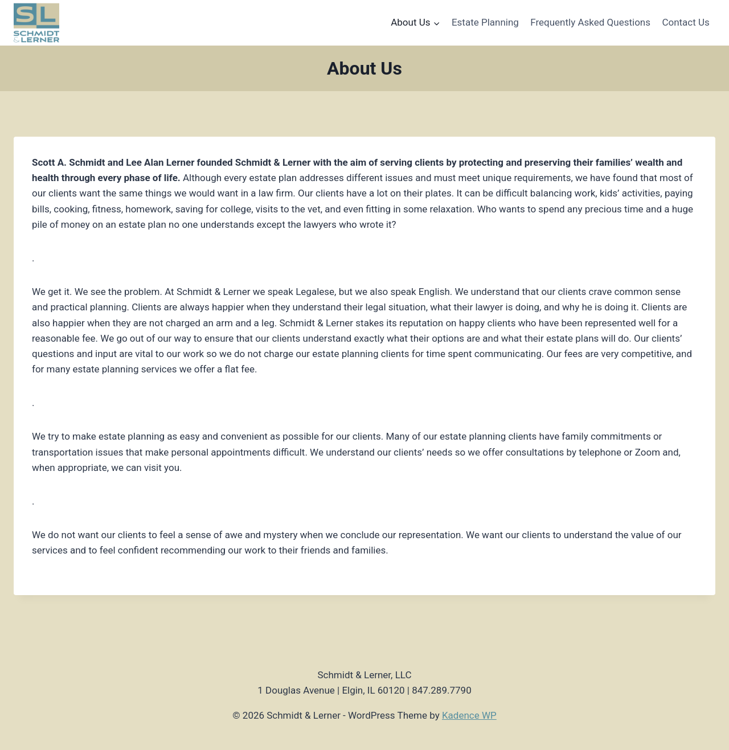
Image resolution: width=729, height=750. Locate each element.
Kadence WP (469, 715)
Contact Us (685, 22)
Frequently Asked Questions (590, 22)
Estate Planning (485, 22)
